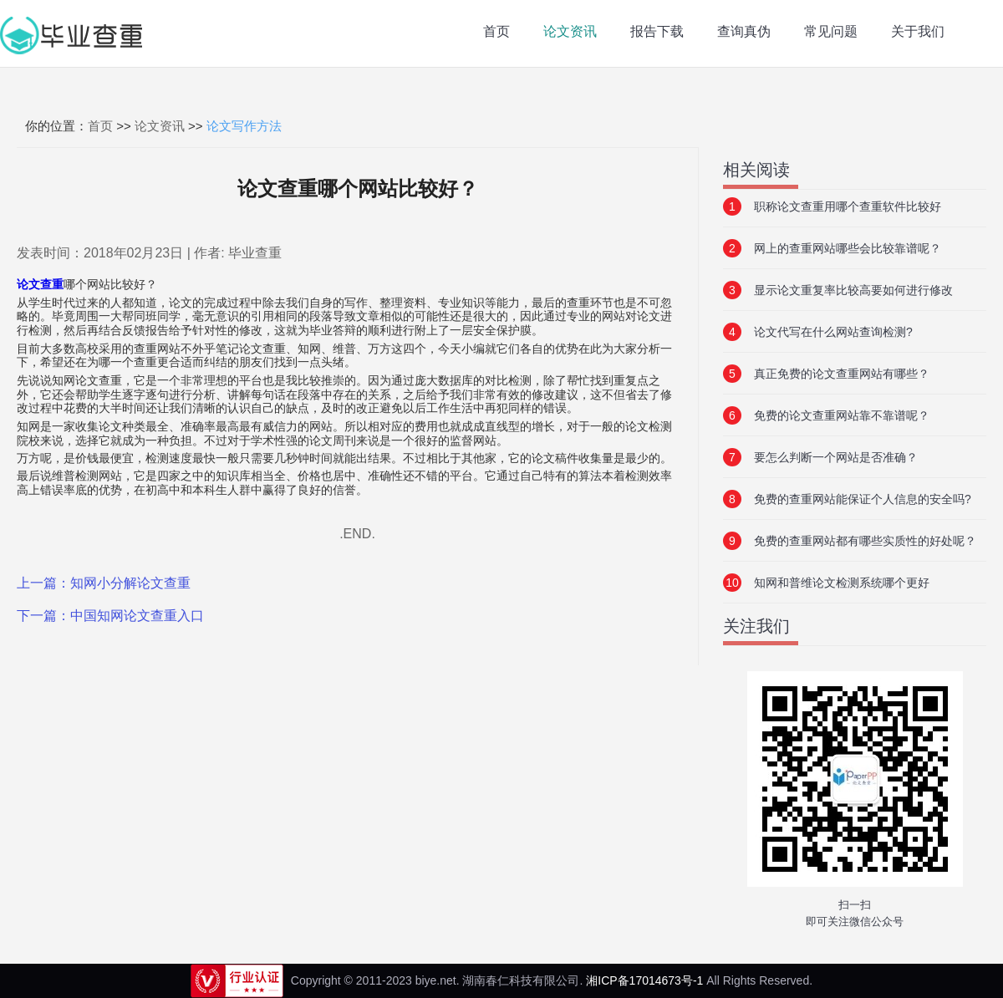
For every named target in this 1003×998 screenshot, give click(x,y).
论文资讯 (570, 31)
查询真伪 (744, 31)
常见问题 (831, 31)
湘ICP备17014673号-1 (644, 980)
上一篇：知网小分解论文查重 (104, 583)
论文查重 (40, 284)
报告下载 (657, 31)
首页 (496, 31)
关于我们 (917, 31)
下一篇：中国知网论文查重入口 (110, 615)
